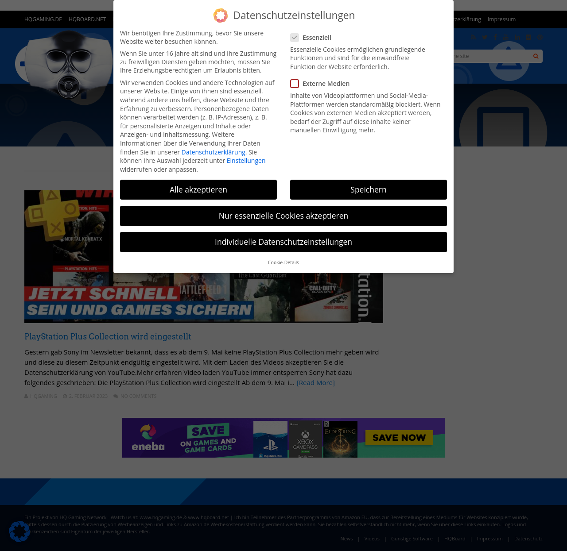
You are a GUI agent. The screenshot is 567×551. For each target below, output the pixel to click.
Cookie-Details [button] (283, 262)
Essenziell (313, 37)
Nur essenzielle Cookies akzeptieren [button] (284, 215)
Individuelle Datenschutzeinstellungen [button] (283, 241)
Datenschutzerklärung (213, 152)
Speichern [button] (368, 189)
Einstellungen (246, 160)
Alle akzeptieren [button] (198, 189)
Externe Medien (322, 83)
